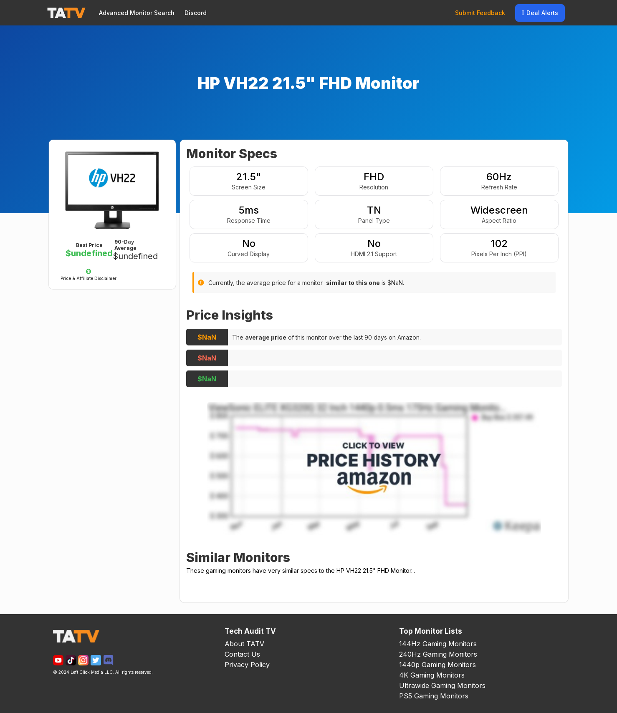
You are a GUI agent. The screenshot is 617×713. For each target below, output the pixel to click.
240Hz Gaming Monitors (438, 654)
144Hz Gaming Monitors (438, 644)
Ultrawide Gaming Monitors (442, 685)
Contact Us (242, 654)
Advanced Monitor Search (136, 12)
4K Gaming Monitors (432, 675)
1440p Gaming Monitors (437, 664)
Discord (196, 12)
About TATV (244, 644)
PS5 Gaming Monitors (433, 696)
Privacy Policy (247, 664)
